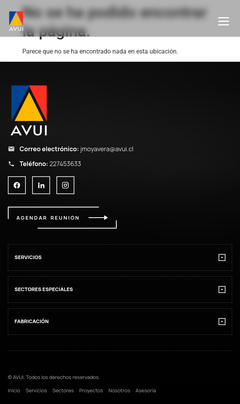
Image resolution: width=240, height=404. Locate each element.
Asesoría (145, 390)
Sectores (63, 390)
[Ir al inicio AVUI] (120, 110)
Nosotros (119, 390)
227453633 (65, 163)
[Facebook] (17, 185)
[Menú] (223, 21)
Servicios (36, 390)
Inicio (14, 390)
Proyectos (91, 390)
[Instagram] (65, 185)
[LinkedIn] (41, 185)
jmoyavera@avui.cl (107, 149)
